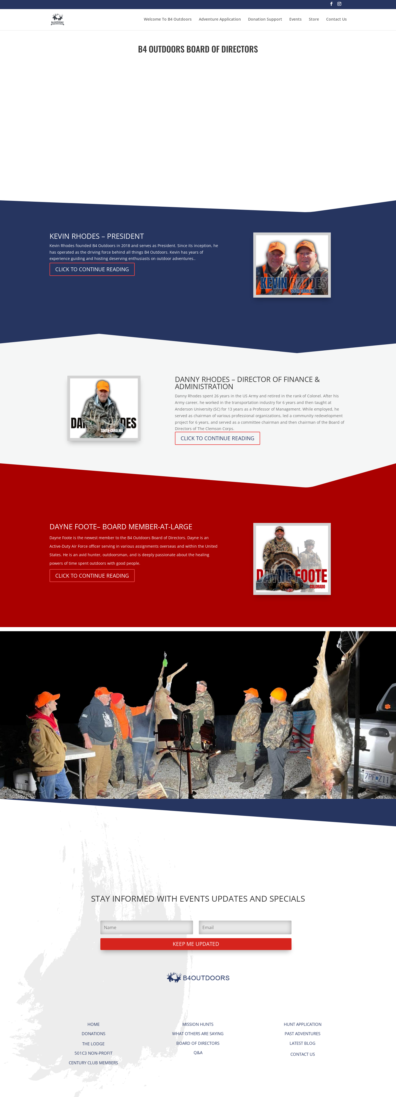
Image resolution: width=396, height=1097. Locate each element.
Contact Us (336, 19)
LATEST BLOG (302, 1043)
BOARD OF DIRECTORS (197, 1043)
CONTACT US (302, 1054)
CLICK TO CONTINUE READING (92, 269)
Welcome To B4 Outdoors (168, 19)
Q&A (198, 1052)
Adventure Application (220, 19)
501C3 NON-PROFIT (93, 1053)
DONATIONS (93, 1033)
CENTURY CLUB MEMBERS (93, 1062)
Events (295, 19)
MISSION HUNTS (197, 1024)
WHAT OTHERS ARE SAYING (198, 1033)
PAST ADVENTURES (302, 1033)
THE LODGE (93, 1043)
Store (314, 19)
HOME (93, 1024)
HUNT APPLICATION (302, 1024)
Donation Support (265, 19)
